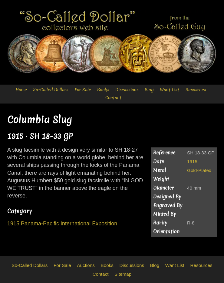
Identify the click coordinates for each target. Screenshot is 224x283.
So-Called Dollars (50, 90)
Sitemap (122, 274)
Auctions (86, 265)
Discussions (127, 90)
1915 (192, 161)
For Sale (82, 90)
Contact (113, 98)
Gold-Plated (199, 170)
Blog (149, 90)
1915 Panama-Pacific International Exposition (62, 224)
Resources (195, 90)
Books (103, 90)
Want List (169, 90)
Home (21, 90)
